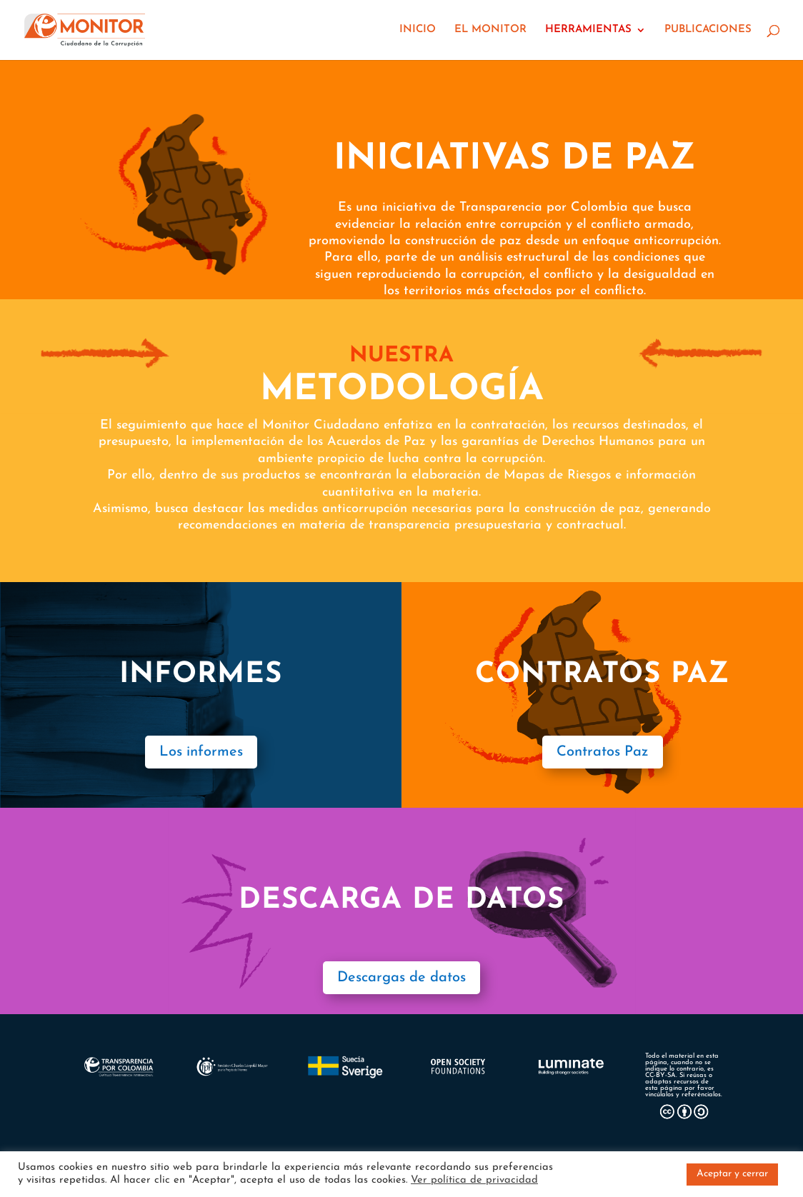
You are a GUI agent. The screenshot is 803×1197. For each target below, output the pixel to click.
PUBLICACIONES (708, 30)
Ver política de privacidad (474, 1180)
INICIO (417, 30)
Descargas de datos (401, 978)
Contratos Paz (603, 752)
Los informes (201, 752)
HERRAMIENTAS (588, 30)
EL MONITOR (490, 30)
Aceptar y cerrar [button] (732, 1173)
